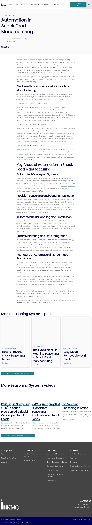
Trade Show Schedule (8, 458)
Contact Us (78, 4)
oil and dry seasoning (65, 205)
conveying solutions (68, 186)
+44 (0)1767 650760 (84, 504)
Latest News (5, 462)
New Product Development (56, 458)
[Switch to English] (65, 3)
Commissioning (52, 481)
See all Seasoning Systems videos (18, 435)
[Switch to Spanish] (65, 6)
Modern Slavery (30, 522)
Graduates (73, 462)
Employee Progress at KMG (79, 466)
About (3, 454)
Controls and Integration (55, 466)
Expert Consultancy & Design (57, 462)
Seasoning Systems (8, 16)
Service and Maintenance (55, 454)
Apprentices (74, 458)
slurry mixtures (21, 207)
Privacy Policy (7, 522)
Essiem (83, 519)
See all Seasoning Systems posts (18, 373)
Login (89, 519)
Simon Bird (12, 41)
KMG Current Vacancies (78, 454)
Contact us (39, 300)
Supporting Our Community (79, 470)
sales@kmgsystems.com (82, 507)
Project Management (54, 470)
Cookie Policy (18, 522)
